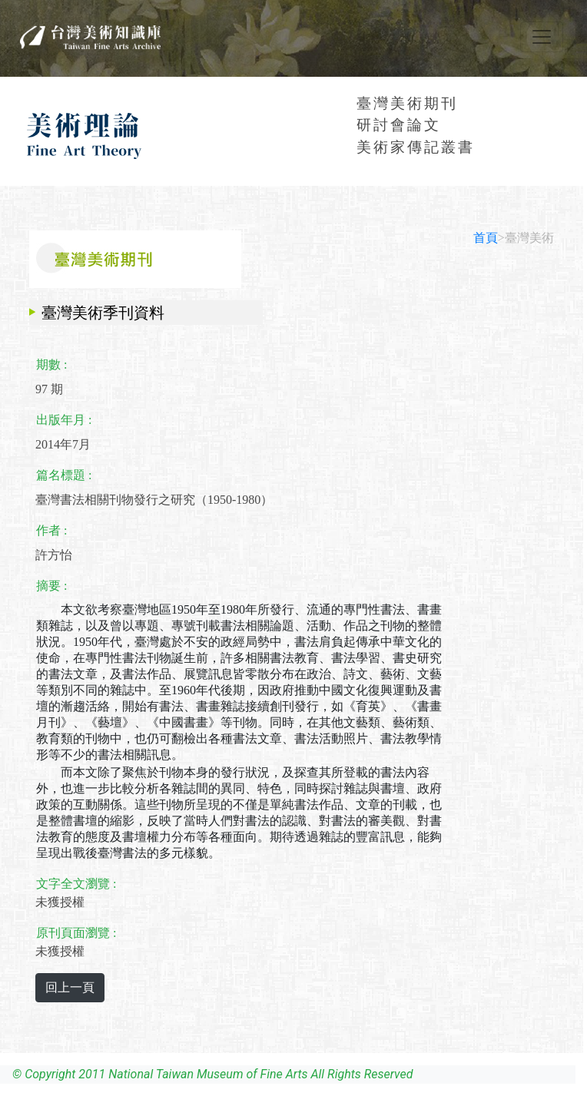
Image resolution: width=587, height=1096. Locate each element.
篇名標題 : (63, 475)
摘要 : (51, 585)
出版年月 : (63, 419)
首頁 (485, 237)
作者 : (51, 530)
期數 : (51, 364)
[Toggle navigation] (541, 37)
